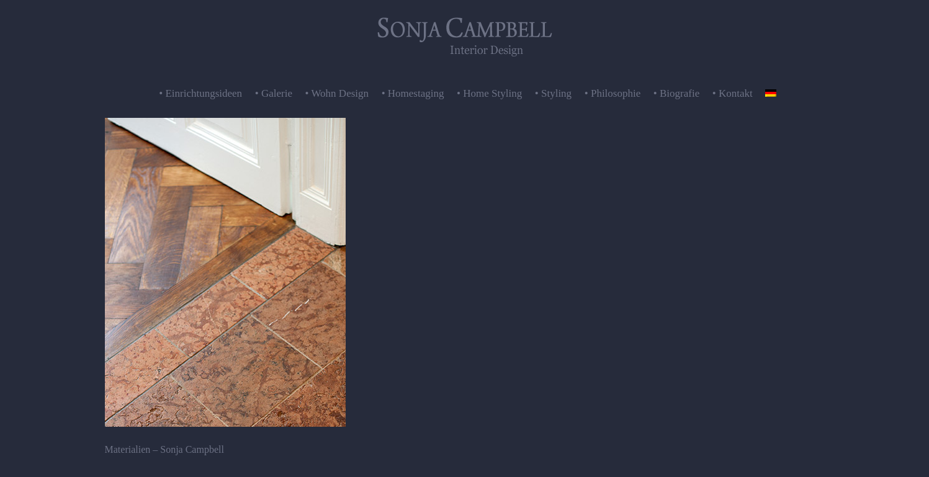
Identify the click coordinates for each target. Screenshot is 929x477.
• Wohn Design (337, 93)
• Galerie (273, 93)
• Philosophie (613, 93)
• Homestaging (413, 93)
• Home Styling (489, 93)
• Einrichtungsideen (200, 93)
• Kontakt (732, 93)
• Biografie (676, 93)
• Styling (553, 93)
